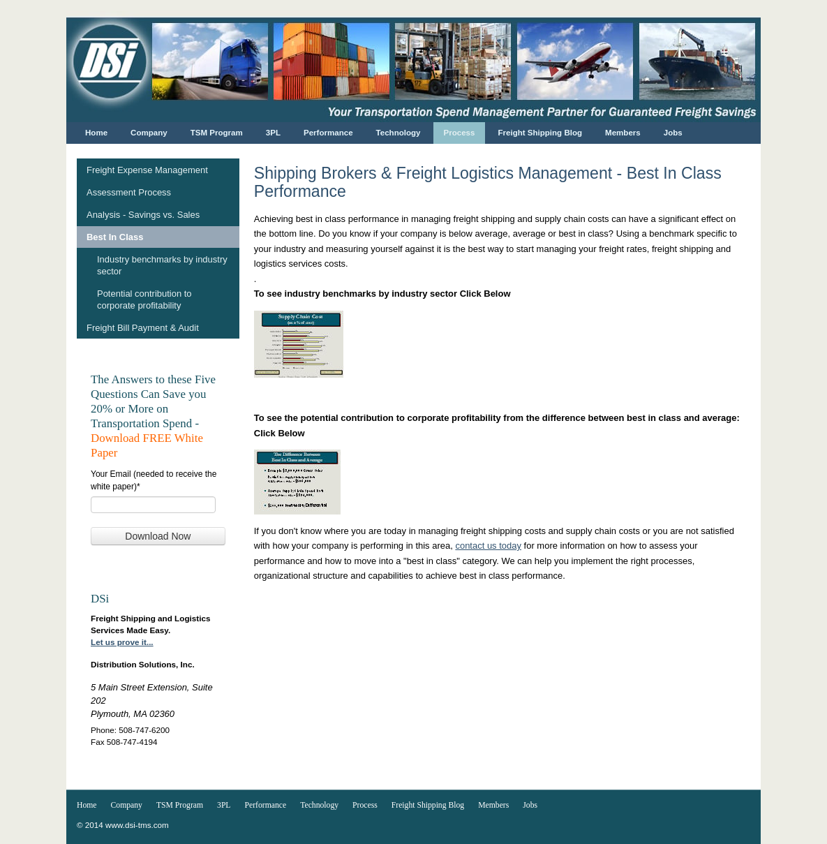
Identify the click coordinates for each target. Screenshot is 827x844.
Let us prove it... (122, 641)
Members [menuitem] (623, 132)
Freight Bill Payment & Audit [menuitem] (143, 328)
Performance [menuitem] (328, 132)
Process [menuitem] (459, 132)
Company (126, 805)
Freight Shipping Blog (428, 805)
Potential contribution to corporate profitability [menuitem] (144, 299)
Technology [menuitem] (398, 132)
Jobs (530, 805)
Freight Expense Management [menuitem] (147, 170)
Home (87, 805)
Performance (266, 805)
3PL (223, 805)
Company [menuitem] (149, 132)
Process (365, 805)
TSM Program (179, 805)
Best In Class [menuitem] (115, 237)
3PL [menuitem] (273, 132)
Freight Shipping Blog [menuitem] (540, 132)
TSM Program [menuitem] (217, 132)
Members (493, 805)
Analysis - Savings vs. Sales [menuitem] (143, 214)
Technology (319, 805)
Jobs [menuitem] (673, 132)
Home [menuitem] (96, 132)
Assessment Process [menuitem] (129, 192)
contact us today (488, 545)
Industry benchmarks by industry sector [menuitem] (162, 265)
